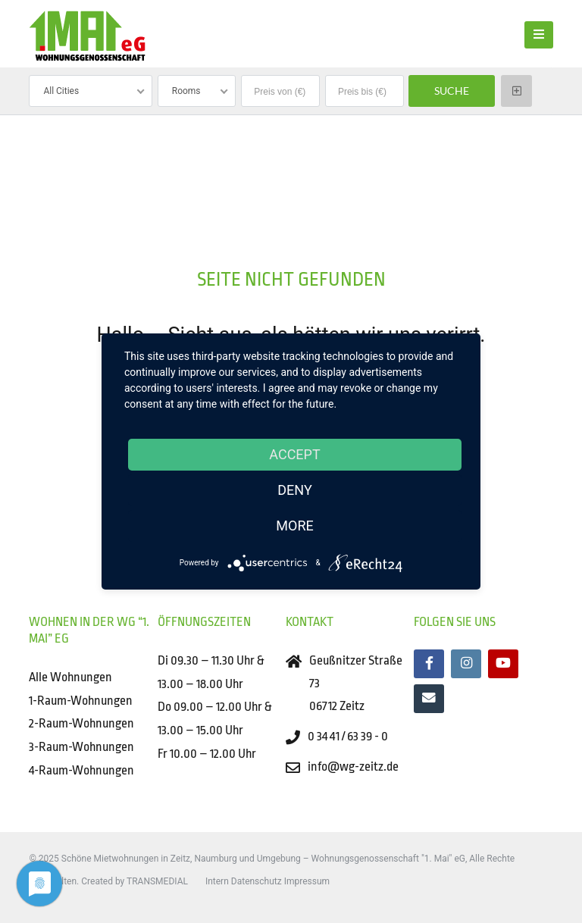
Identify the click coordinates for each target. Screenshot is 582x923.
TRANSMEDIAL (157, 881)
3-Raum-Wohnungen (81, 747)
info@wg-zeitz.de (353, 766)
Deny (294, 490)
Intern (217, 881)
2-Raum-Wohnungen (81, 723)
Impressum (307, 881)
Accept (294, 454)
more (294, 525)
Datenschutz (256, 881)
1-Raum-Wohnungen (81, 700)
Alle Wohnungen (70, 677)
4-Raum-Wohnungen (81, 770)
